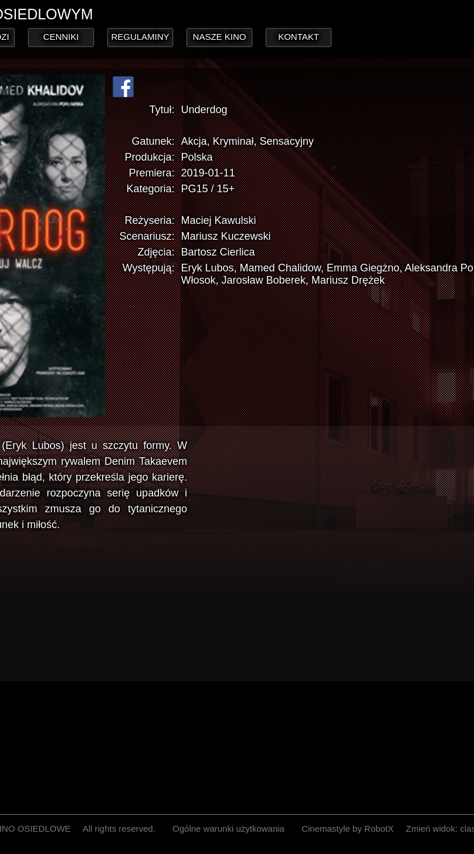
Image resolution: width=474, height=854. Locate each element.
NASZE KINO (219, 37)
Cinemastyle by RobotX (348, 828)
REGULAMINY (140, 37)
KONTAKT (298, 37)
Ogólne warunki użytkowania (228, 828)
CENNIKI (61, 37)
